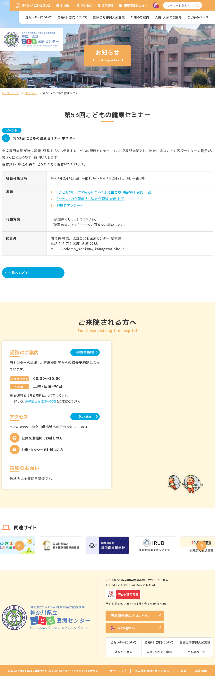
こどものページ (197, 17)
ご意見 (182, 671)
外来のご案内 (140, 17)
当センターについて (38, 17)
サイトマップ (118, 671)
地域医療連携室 (80, 352)
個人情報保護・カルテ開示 (152, 671)
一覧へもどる (21, 272)
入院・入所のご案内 (168, 17)
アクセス (86, 5)
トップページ (10, 93)
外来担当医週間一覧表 (40, 401)
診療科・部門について (72, 17)
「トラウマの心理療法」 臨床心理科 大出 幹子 (90, 198)
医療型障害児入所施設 (109, 17)
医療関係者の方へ (135, 5)
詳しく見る (80, 417)
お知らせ (31, 93)
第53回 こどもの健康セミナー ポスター (44, 138)
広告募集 (201, 671)
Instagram (123, 628)
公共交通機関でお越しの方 (42, 438)
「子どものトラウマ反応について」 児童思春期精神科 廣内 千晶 (104, 191)
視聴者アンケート (69, 205)
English (66, 5)
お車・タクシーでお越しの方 (42, 450)
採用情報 (107, 5)
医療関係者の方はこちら (129, 616)
